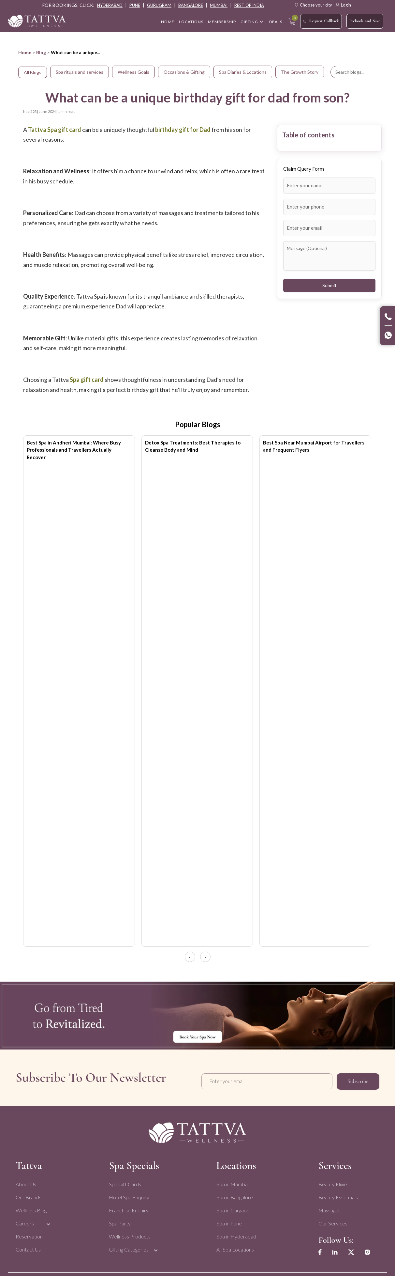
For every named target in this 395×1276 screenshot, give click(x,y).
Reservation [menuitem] (29, 1234)
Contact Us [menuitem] (28, 1247)
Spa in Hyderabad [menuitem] (235, 1234)
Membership (222, 21)
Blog (41, 52)
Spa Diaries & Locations (243, 72)
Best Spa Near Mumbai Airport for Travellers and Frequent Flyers (313, 446)
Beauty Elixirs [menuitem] (332, 1181)
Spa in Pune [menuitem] (228, 1221)
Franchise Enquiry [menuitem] (128, 1208)
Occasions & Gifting (184, 72)
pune (134, 5)
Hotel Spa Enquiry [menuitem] (129, 1194)
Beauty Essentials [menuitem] (337, 1194)
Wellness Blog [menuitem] (31, 1208)
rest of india (249, 5)
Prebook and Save (364, 20)
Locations (191, 21)
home (167, 21)
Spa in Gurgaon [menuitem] (231, 1208)
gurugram (159, 5)
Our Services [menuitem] (331, 1221)
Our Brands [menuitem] (28, 1194)
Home (24, 52)
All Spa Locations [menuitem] (234, 1247)
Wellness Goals (133, 72)
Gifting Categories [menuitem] (128, 1247)
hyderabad (110, 5)
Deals (275, 21)
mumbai (218, 5)
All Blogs (32, 72)
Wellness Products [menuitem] (129, 1234)
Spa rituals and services (79, 72)
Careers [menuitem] (25, 1221)
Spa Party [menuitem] (119, 1221)
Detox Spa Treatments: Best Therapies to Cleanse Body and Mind (193, 446)
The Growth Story (299, 72)
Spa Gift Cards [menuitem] (125, 1181)
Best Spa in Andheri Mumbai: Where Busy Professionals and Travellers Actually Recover (74, 450)
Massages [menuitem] (328, 1208)
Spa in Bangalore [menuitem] (233, 1194)
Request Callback (321, 21)
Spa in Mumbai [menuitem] (231, 1181)
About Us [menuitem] (26, 1181)
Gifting (249, 21)
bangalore (190, 5)
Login (343, 5)
